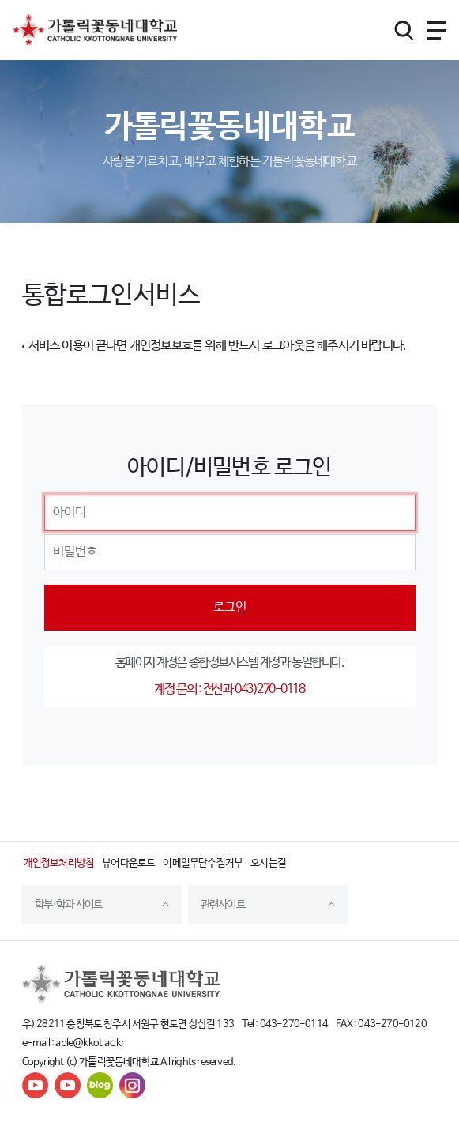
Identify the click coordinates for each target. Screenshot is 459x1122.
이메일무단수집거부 (203, 863)
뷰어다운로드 (128, 863)
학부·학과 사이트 (69, 904)
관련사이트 (223, 904)
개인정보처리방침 (59, 863)
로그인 (229, 607)
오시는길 (268, 863)
